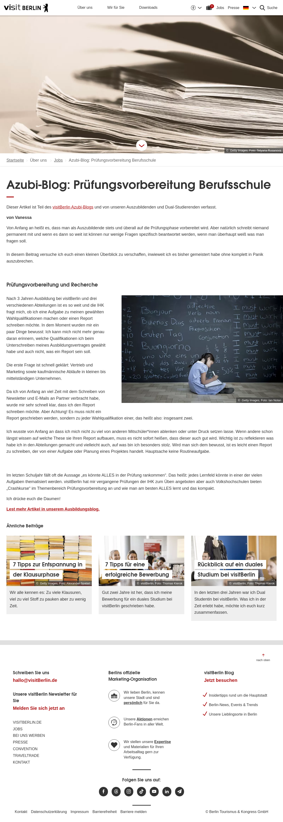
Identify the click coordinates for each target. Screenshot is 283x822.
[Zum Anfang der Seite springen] (263, 657)
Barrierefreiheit (104, 812)
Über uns (84, 7)
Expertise (162, 742)
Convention (25, 749)
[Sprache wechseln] (249, 7)
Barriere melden (133, 812)
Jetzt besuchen (220, 680)
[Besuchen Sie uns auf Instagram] (128, 791)
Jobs (220, 8)
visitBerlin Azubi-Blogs (73, 207)
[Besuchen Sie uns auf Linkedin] (166, 791)
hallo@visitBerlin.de (35, 680)
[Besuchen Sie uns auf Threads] (116, 791)
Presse (233, 8)
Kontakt (21, 762)
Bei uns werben (29, 735)
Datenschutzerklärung (49, 812)
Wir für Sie (116, 7)
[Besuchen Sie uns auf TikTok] (141, 791)
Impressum (80, 812)
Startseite (15, 160)
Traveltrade (26, 756)
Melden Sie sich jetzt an (39, 708)
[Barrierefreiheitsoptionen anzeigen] (196, 7)
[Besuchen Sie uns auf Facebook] (103, 791)
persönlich (133, 703)
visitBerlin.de (27, 722)
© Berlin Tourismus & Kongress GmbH (237, 812)
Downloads (148, 7)
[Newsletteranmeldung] (179, 791)
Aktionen (144, 719)
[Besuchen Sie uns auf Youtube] (154, 791)
